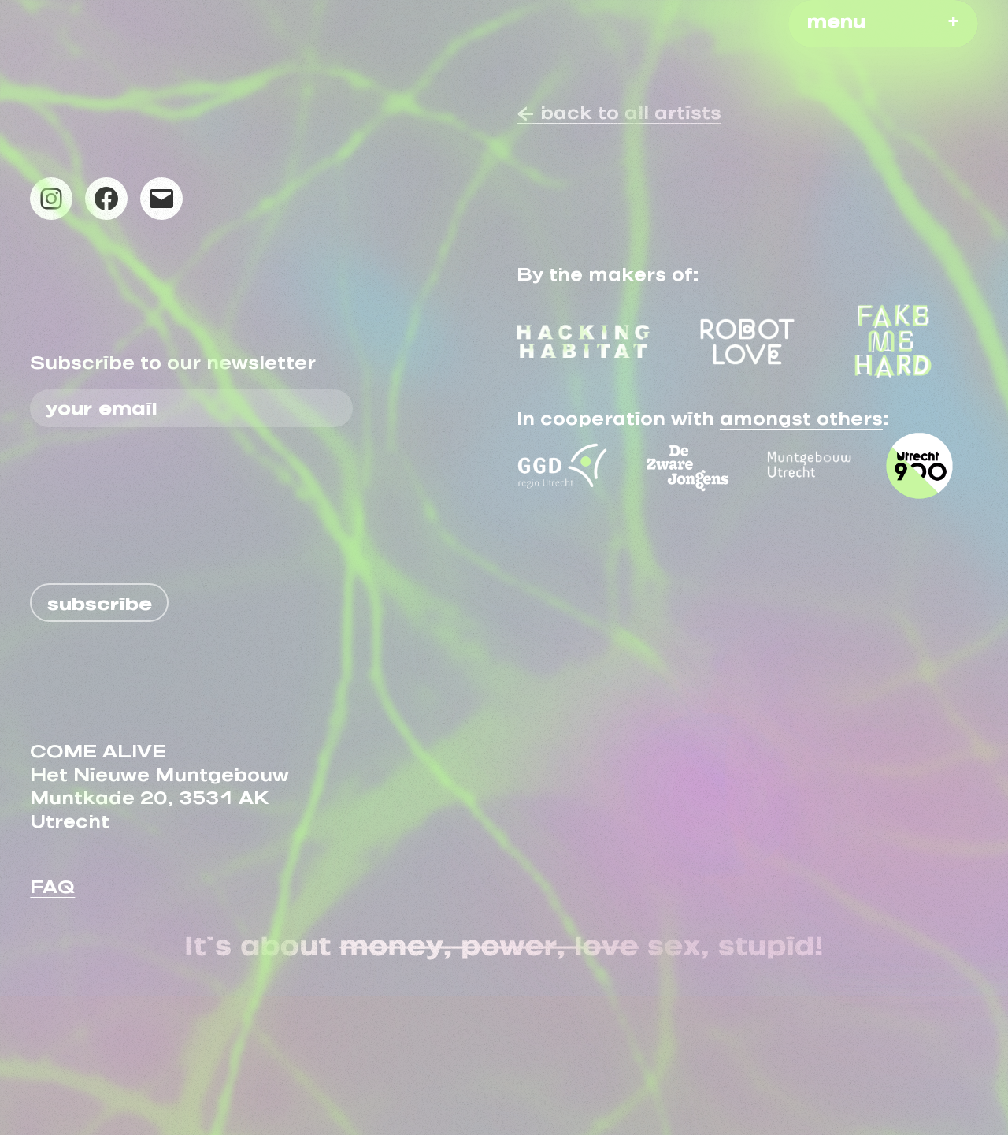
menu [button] (836, 17)
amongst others (801, 414)
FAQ (52, 882)
